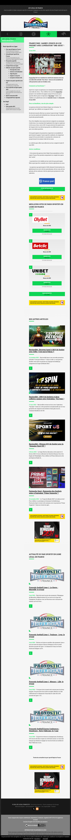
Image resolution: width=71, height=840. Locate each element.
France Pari (32, 78)
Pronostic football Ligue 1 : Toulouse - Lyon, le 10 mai (47, 635)
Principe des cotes (15, 69)
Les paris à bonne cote (16, 77)
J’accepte (45, 838)
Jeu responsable (45, 806)
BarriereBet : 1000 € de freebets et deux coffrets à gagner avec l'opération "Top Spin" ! (46, 398)
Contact (53, 806)
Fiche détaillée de (47, 188)
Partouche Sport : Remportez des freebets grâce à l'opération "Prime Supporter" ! (45, 492)
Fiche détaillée (47, 234)
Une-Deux (51, 96)
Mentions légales (20, 806)
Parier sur (47, 230)
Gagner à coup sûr (15, 75)
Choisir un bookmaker (16, 71)
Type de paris (13, 73)
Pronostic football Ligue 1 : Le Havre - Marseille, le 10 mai (43, 588)
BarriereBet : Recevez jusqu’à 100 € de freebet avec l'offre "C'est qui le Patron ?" (46, 351)
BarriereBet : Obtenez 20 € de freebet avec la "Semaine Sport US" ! (46, 445)
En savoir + (37, 838)
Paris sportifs (47, 293)
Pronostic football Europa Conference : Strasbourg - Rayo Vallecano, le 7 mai (44, 730)
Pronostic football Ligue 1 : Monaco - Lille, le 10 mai (46, 683)
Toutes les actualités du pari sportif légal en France (47, 757)
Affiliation (37, 806)
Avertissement (30, 806)
